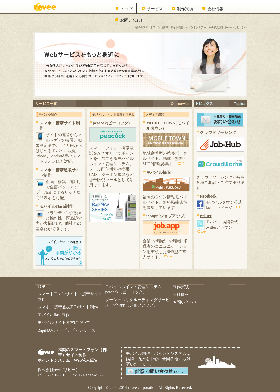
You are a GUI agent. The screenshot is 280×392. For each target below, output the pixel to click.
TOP (41, 286)
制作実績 (185, 9)
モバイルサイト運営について (64, 322)
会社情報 (215, 9)
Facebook (208, 196)
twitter (206, 216)
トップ (126, 9)
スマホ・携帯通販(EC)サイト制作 (68, 307)
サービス (155, 9)
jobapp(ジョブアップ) (166, 216)
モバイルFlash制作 (56, 206)
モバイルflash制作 (54, 315)
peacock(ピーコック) (111, 123)
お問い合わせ (132, 20)
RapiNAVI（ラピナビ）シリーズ (66, 330)
